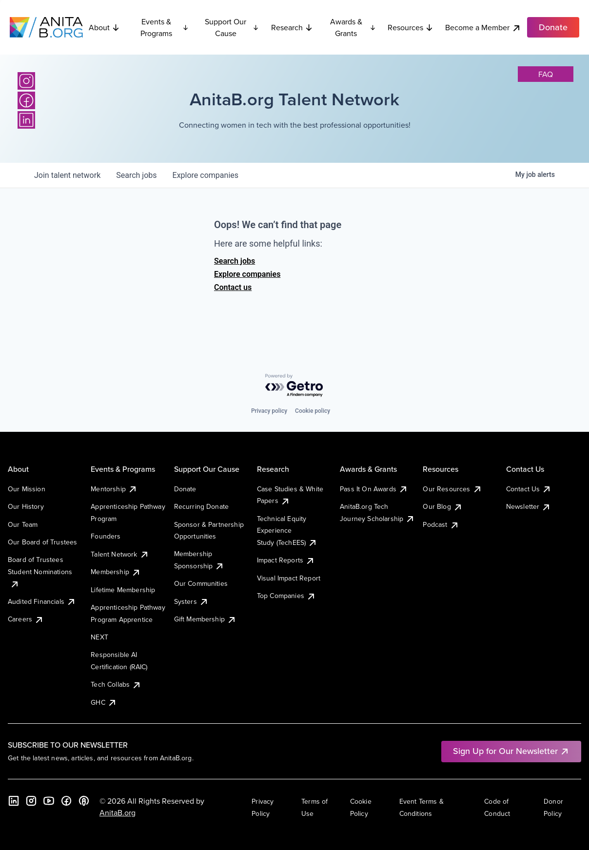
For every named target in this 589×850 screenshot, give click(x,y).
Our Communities (201, 583)
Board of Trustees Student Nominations (40, 571)
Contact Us (529, 489)
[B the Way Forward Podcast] (84, 801)
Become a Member (483, 27)
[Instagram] (26, 81)
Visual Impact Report (288, 578)
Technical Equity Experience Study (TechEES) (287, 530)
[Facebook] (26, 100)
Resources (410, 27)
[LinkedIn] (26, 120)
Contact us (233, 287)
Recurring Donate (201, 506)
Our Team (23, 524)
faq (545, 74)
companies (205, 175)
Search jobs (234, 261)
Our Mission (26, 489)
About (104, 27)
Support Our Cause (232, 27)
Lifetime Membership (123, 590)
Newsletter (528, 506)
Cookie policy (312, 410)
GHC (104, 702)
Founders (105, 536)
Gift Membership (205, 619)
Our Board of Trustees (42, 542)
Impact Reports (286, 560)
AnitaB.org (117, 812)
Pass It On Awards (374, 489)
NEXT (99, 637)
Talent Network (120, 554)
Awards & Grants (353, 27)
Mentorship (114, 489)
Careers (26, 619)
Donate (185, 489)
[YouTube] (49, 801)
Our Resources (452, 489)
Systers (191, 601)
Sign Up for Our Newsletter (511, 751)
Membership (116, 572)
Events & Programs (164, 27)
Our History (26, 506)
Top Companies (286, 595)
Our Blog (442, 506)
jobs (136, 175)
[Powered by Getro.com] (294, 386)
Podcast (441, 524)
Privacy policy (269, 410)
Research (292, 27)
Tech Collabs (116, 684)
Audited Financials (42, 601)
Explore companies (247, 274)
